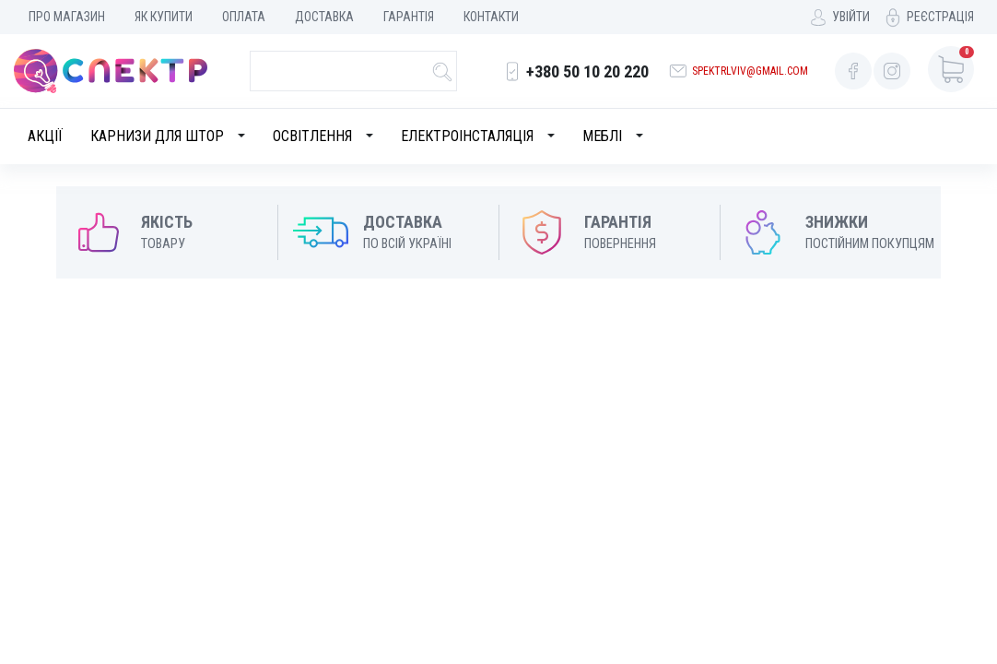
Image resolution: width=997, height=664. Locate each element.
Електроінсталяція (467, 136)
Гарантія (408, 16)
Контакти (491, 16)
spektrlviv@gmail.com (750, 71)
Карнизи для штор (157, 136)
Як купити (164, 16)
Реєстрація (940, 16)
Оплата (243, 16)
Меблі (602, 136)
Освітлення (312, 136)
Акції (45, 136)
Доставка (324, 16)
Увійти (851, 16)
